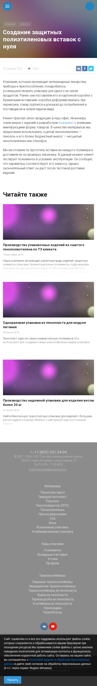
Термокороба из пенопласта (53, 599)
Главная (10, 24)
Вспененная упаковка (52, 527)
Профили (52, 563)
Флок (52, 523)
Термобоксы (52, 612)
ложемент (66, 123)
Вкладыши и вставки (52, 554)
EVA (52, 518)
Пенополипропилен (52, 514)
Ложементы (52, 550)
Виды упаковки (52, 544)
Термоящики (52, 608)
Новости (25, 24)
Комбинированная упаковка (52, 531)
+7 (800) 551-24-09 (50, 452)
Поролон (52, 501)
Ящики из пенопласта (52, 595)
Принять (12, 679)
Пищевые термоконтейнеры (52, 582)
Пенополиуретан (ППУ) (52, 505)
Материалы (52, 486)
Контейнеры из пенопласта (52, 603)
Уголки (53, 559)
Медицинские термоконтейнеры (52, 586)
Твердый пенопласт (52, 497)
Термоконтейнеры (52, 575)
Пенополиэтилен (52, 510)
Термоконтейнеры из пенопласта (53, 590)
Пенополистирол (52, 492)
